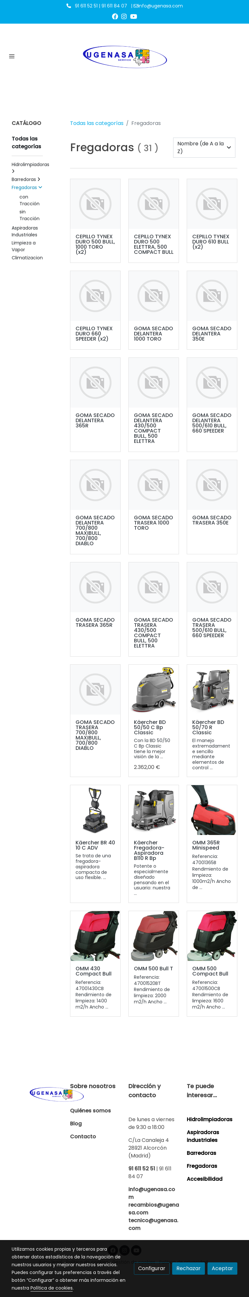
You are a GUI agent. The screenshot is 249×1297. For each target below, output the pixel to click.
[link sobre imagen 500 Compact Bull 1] (212, 936)
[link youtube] (133, 16)
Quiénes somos (90, 1110)
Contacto (83, 1136)
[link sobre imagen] (95, 204)
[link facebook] (115, 16)
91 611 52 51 (141, 1168)
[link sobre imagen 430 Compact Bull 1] (95, 936)
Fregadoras (202, 1166)
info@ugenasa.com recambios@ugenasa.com (153, 1201)
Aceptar (222, 1268)
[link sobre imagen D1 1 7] (212, 690)
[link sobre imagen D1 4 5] (95, 810)
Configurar (151, 1268)
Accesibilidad (204, 1179)
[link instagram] (124, 16)
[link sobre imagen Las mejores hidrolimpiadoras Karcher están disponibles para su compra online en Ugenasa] (154, 690)
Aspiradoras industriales (203, 1136)
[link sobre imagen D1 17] (154, 810)
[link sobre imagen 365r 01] (212, 810)
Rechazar (188, 1268)
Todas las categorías (97, 123)
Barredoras (201, 1153)
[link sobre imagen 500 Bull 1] (154, 936)
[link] (124, 56)
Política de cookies (51, 1288)
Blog (76, 1123)
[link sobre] (36, 1093)
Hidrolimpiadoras (209, 1119)
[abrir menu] (11, 56)
